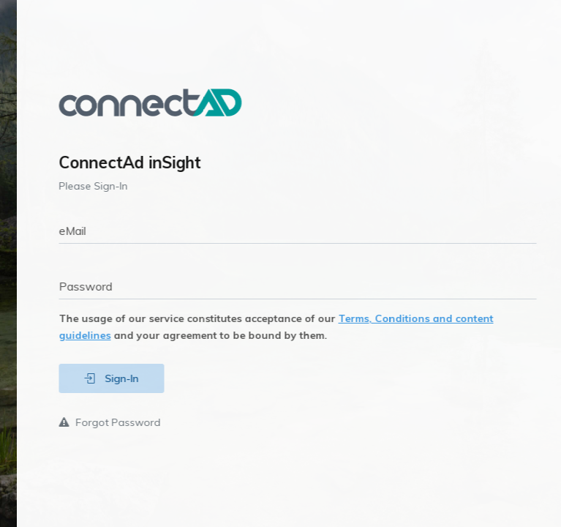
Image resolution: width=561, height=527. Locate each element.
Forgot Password (127, 422)
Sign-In (129, 378)
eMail (89, 230)
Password (102, 286)
